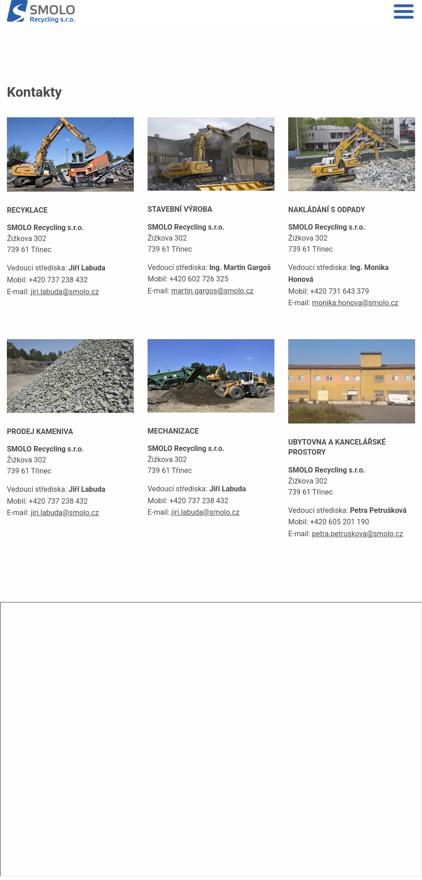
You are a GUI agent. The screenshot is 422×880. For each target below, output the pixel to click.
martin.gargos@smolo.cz (212, 290)
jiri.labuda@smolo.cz (65, 291)
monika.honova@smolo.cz (355, 302)
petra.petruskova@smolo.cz (357, 533)
